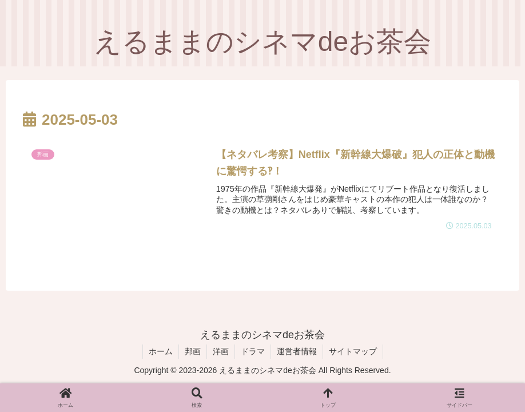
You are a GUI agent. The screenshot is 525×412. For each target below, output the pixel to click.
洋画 (221, 351)
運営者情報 (297, 351)
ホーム (161, 351)
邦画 (193, 351)
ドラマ (253, 351)
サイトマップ (353, 351)
